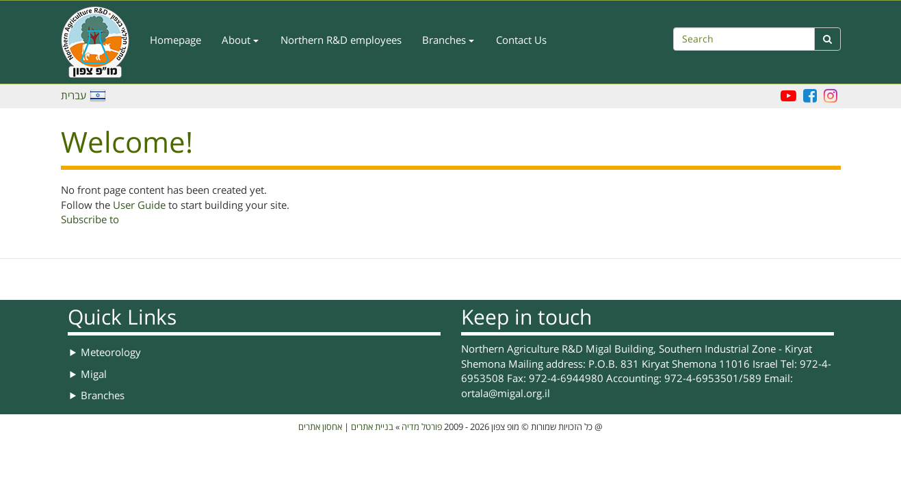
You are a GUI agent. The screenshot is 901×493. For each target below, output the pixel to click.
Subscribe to (90, 220)
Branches (448, 40)
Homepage (175, 40)
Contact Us (521, 40)
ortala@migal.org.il (505, 394)
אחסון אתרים (320, 427)
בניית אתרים (372, 427)
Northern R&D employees (341, 40)
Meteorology (111, 352)
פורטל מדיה (422, 427)
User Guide (139, 205)
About (240, 40)
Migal (94, 374)
